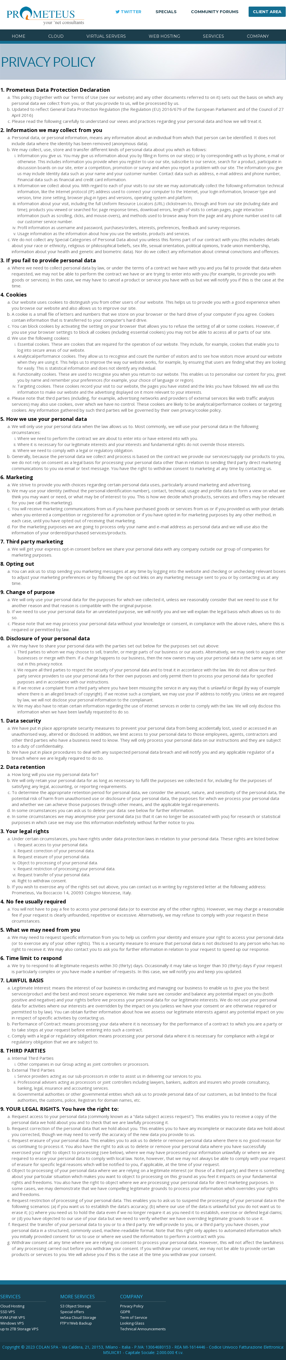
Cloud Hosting (12, 1306)
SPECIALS (166, 11)
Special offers (72, 1311)
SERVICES (213, 36)
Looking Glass (132, 1323)
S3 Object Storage (75, 1306)
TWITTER (131, 11)
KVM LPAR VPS (12, 1317)
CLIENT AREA (267, 11)
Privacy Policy (132, 1306)
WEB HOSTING (164, 36)
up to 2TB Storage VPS (19, 1328)
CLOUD (56, 36)
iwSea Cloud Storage (78, 1317)
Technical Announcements (143, 1328)
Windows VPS (12, 1323)
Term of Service (133, 1317)
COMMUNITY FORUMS (215, 11)
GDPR (125, 1311)
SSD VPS (7, 1311)
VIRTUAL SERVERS (106, 36)
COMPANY (258, 36)
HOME (18, 36)
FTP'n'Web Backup (76, 1323)
